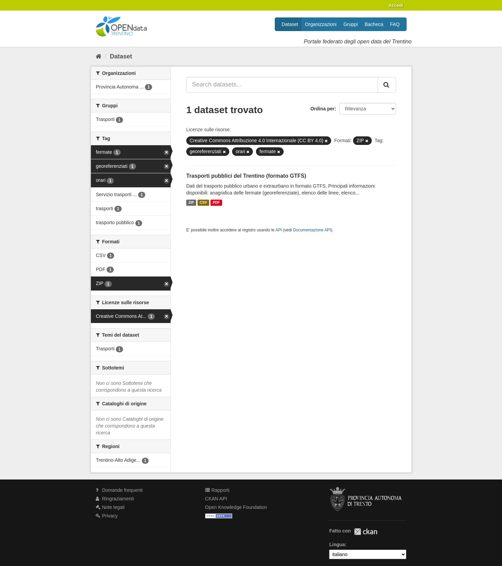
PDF (216, 203)
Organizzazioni (321, 24)
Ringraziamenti (115, 498)
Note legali (110, 507)
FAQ (394, 24)
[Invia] (387, 85)
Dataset (290, 24)
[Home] (98, 56)
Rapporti (217, 490)
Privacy (107, 515)
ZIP (191, 203)
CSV (203, 203)
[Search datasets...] (282, 85)
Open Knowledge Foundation (236, 507)
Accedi (396, 5)
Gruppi (350, 24)
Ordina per (322, 108)
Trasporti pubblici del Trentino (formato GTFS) (246, 176)
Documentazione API (312, 230)
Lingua (337, 544)
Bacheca (374, 24)
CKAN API (216, 498)
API (278, 230)
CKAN (365, 531)
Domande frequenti (119, 490)
